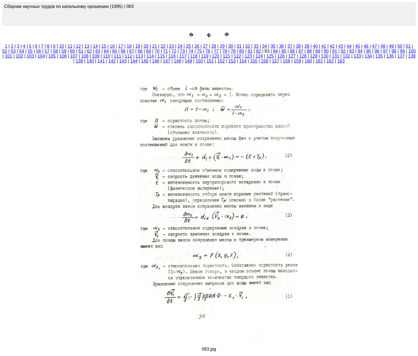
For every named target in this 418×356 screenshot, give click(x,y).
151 (210, 61)
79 (233, 51)
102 (19, 56)
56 (38, 51)
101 (8, 56)
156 (265, 61)
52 (4, 51)
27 (205, 46)
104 (41, 56)
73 (182, 51)
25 (188, 46)
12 (78, 46)
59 (63, 51)
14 (95, 46)
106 (63, 56)
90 (326, 51)
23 (171, 46)
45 (357, 46)
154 (243, 61)
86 (292, 51)
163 (341, 61)
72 (173, 51)
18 (129, 46)
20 (146, 46)
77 (216, 51)
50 (399, 46)
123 (248, 56)
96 (377, 51)
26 (196, 46)
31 (239, 46)
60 (72, 51)
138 (412, 56)
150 (199, 61)
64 (106, 51)
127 (292, 56)
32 (247, 46)
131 (335, 56)
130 (324, 56)
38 (298, 46)
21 (154, 46)
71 (165, 51)
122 (237, 56)
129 (314, 56)
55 (30, 51)
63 (97, 51)
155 (254, 61)
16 (112, 46)
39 (306, 46)
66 (123, 51)
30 (230, 46)
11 (69, 46)
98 (393, 51)
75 (199, 51)
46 (366, 46)
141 (101, 61)
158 (286, 61)
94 (360, 51)
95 (368, 51)
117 (183, 56)
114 (150, 56)
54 (21, 51)
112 (128, 56)
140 (90, 61)
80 (241, 51)
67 (131, 51)
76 (207, 51)
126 (281, 56)
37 (289, 46)
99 (402, 51)
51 (408, 46)
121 (226, 56)
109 (96, 56)
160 (308, 61)
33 (256, 46)
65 (114, 51)
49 (391, 46)
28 (213, 46)
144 (134, 61)
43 (340, 46)
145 (144, 61)
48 (382, 46)
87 (300, 51)
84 (275, 51)
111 (117, 56)
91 (334, 51)
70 (157, 51)
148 (177, 61)
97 (385, 51)
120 (215, 56)
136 (390, 56)
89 (317, 51)
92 (343, 51)
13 (86, 46)
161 (319, 61)
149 (188, 61)
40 (315, 46)
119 (204, 56)
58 (55, 51)
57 (47, 51)
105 (52, 56)
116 (172, 56)
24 (179, 46)
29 (222, 46)
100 (412, 51)
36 (281, 46)
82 (258, 51)
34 (264, 46)
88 (309, 51)
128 (303, 56)
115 (161, 56)
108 (85, 56)
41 (323, 46)
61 (80, 51)
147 (166, 61)
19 (137, 46)
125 (270, 56)
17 (120, 46)
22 (162, 46)
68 (140, 51)
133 (357, 56)
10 (61, 46)
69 (148, 51)
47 (374, 46)
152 (221, 61)
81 (250, 51)
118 (193, 56)
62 (89, 51)
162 (330, 61)
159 (297, 61)
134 (368, 56)
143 (123, 61)
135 (379, 56)
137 (401, 56)
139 (79, 61)
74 (190, 51)
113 (139, 56)
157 (275, 61)
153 (232, 61)
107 (74, 56)
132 (346, 56)
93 (351, 51)
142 (112, 61)
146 (155, 61)
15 (103, 46)
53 (13, 51)
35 (272, 46)
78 (224, 51)
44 (349, 46)
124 (259, 56)
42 (332, 46)
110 (106, 56)
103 (30, 56)
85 (283, 51)
